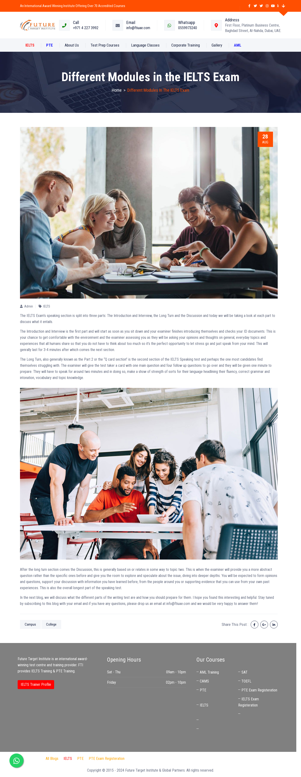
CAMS (204, 681)
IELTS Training (41, 671)
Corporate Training (185, 45)
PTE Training (65, 671)
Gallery (217, 45)
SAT (244, 672)
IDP (151, 758)
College (51, 624)
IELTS (204, 705)
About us (72, 45)
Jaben (163, 758)
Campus (30, 624)
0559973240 (187, 28)
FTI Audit (136, 758)
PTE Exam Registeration (259, 690)
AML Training (209, 672)
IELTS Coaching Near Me (218, 720)
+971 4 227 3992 (85, 28)
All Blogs (52, 758)
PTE (203, 690)
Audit (177, 758)
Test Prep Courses (105, 45)
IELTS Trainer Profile (36, 684)
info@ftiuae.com (138, 28)
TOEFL (246, 681)
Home (117, 90)
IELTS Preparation (199, 758)
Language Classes (145, 45)
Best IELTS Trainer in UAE (236, 758)
